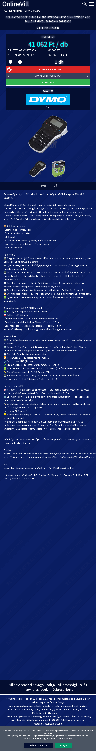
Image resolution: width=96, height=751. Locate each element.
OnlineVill (15, 4)
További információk (38, 745)
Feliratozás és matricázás (27, 10)
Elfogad (64, 745)
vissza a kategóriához (48, 76)
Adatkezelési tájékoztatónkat (34, 735)
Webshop (8, 10)
